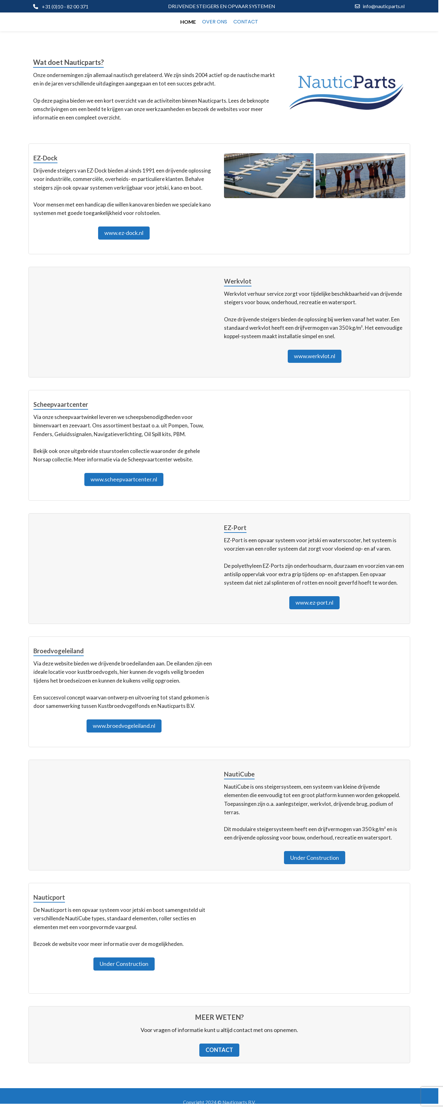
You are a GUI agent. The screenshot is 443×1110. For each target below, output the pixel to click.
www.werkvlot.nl (314, 356)
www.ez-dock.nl (123, 232)
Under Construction (314, 857)
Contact (219, 1049)
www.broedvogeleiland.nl (124, 725)
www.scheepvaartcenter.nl (124, 479)
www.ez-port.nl (314, 602)
